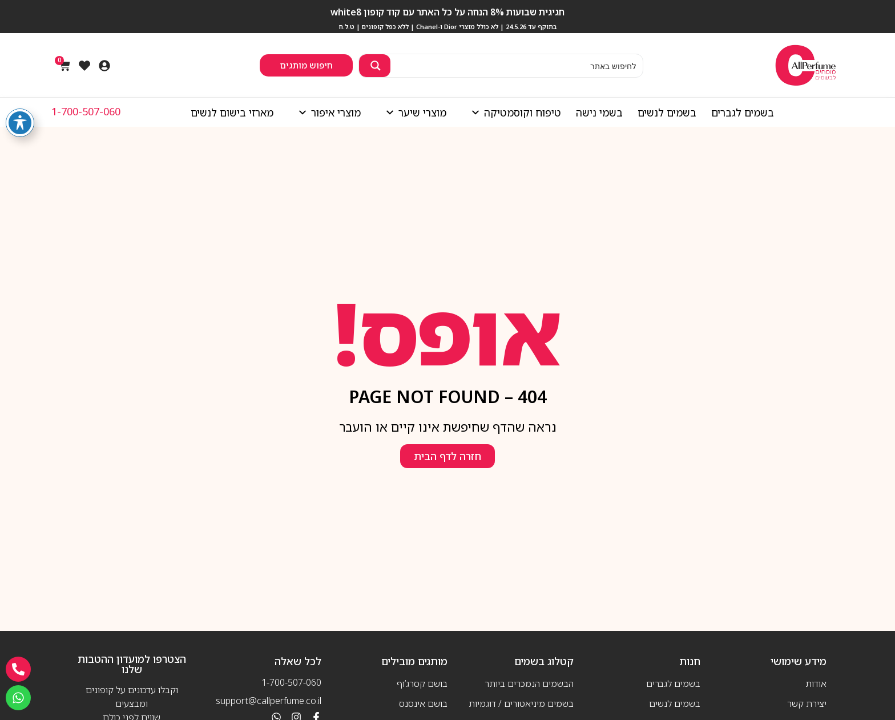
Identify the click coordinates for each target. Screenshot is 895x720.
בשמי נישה (599, 112)
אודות (816, 683)
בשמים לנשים (667, 112)
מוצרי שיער (412, 112)
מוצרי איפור (326, 112)
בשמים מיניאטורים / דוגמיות (521, 703)
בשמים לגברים (742, 112)
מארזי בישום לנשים (232, 112)
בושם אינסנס (423, 703)
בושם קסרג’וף (422, 683)
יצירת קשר (807, 703)
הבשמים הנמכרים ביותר (529, 683)
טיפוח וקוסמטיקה (513, 112)
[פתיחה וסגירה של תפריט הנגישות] (20, 122)
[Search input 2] (516, 66)
